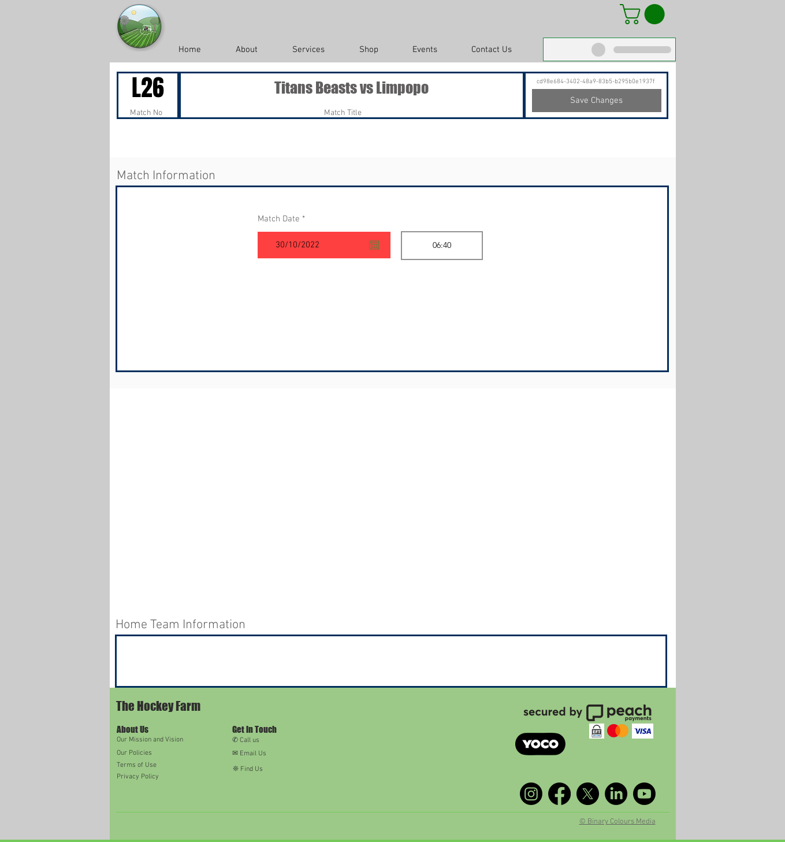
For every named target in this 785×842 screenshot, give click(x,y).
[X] (587, 793)
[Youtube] (644, 793)
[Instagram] (531, 793)
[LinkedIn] (616, 793)
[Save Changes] (596, 100)
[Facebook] (559, 793)
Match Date (283, 219)
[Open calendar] (374, 245)
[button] (644, 14)
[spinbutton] (442, 245)
